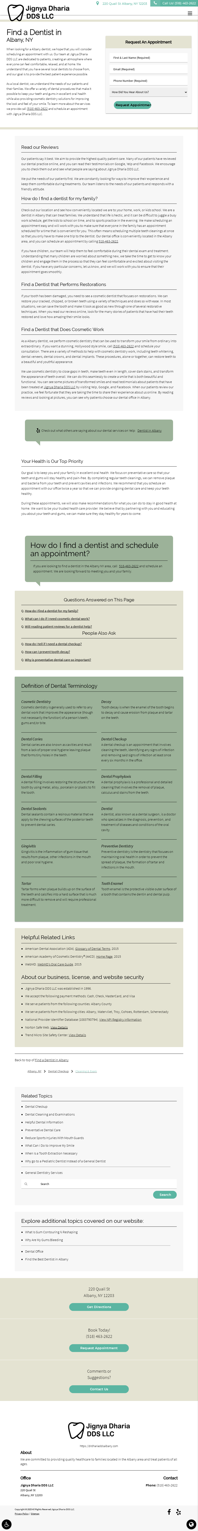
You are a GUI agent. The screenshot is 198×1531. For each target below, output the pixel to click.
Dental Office (34, 1251)
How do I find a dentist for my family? (50, 611)
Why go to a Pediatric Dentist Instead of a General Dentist (65, 1161)
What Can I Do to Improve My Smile (49, 1145)
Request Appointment (99, 1348)
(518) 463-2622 (36, 109)
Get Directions (99, 1307)
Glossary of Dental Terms (92, 948)
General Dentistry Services (43, 1172)
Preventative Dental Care (43, 1130)
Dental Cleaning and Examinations (50, 1114)
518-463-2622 (108, 241)
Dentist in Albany (149, 430)
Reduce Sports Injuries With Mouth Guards (54, 1137)
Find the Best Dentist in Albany (46, 1259)
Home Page (104, 956)
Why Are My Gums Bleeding (44, 1240)
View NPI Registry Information (120, 1019)
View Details (59, 1027)
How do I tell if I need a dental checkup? (51, 644)
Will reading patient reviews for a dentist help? (56, 626)
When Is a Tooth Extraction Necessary (51, 1153)
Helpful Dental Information (44, 1122)
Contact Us (99, 1389)
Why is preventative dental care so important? (55, 660)
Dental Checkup (36, 1106)
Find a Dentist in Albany (52, 1059)
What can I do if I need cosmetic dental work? (55, 618)
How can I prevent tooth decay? (46, 652)
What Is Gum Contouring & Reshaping (51, 1232)
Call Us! (173, 3)
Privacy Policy (22, 1513)
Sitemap (35, 1513)
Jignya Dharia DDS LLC (59, 387)
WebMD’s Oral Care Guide (55, 964)
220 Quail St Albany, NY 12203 (121, 3)
